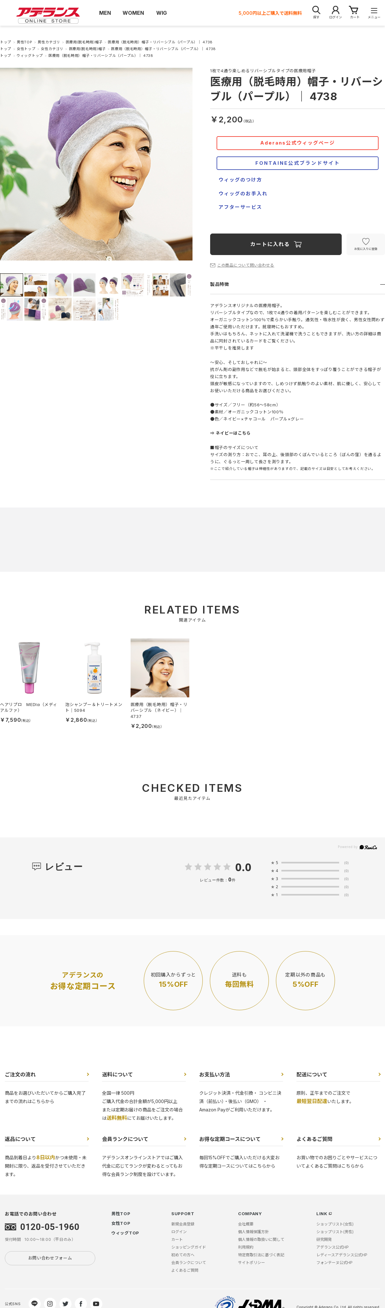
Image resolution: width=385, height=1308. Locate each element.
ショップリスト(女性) (335, 1224)
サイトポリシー (251, 1262)
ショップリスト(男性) (335, 1231)
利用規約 (245, 1247)
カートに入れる (270, 244)
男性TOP (121, 1213)
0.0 (243, 867)
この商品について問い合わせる (245, 265)
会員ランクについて (125, 1139)
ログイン (179, 1231)
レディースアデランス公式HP (341, 1254)
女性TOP (121, 1223)
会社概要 (245, 1224)
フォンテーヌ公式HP (334, 1262)
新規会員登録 (182, 1224)
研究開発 (324, 1239)
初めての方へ (182, 1254)
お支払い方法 (214, 1074)
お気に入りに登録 (365, 249)
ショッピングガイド (188, 1247)
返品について (20, 1139)
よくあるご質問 (314, 1139)
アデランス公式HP (332, 1247)
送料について (117, 1074)
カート (177, 1239)
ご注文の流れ (20, 1074)
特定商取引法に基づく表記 (261, 1254)
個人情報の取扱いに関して (261, 1239)
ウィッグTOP (125, 1232)
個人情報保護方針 (253, 1231)
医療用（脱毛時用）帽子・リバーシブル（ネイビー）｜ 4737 (159, 710)
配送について (311, 1074)
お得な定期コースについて (230, 1139)
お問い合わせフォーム (50, 1257)
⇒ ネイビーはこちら (230, 433)
